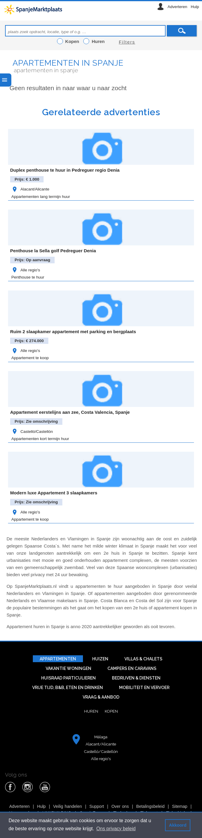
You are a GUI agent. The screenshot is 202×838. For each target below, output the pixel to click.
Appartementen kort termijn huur (40, 438)
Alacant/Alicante (30, 189)
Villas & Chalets (143, 658)
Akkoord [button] (177, 825)
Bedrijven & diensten (136, 678)
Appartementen (58, 658)
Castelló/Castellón (32, 431)
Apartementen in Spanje (68, 62)
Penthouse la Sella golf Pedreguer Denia (53, 250)
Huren (91, 711)
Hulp (195, 6)
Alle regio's (25, 270)
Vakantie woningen (68, 668)
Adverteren (177, 6)
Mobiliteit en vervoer (144, 687)
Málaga (100, 736)
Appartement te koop (30, 358)
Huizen (100, 658)
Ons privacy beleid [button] (116, 828)
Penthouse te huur (27, 277)
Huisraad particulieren (68, 678)
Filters (127, 41)
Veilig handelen (67, 806)
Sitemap (179, 806)
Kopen (111, 711)
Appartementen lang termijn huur (40, 196)
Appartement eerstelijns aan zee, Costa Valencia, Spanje (70, 412)
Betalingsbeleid (150, 806)
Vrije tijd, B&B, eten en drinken (67, 687)
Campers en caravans (131, 668)
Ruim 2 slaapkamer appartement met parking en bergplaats (73, 331)
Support (96, 806)
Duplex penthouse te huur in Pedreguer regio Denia (65, 170)
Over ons (120, 806)
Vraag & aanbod (101, 697)
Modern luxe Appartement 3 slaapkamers (53, 492)
